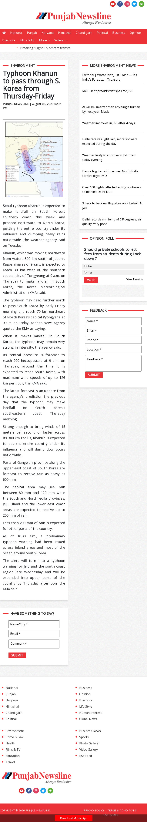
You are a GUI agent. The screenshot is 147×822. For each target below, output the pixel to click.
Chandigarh (84, 33)
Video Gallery (88, 749)
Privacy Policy (94, 810)
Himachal (64, 33)
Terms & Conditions (122, 810)
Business (118, 33)
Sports (84, 737)
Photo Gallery (89, 743)
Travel (10, 762)
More (43, 40)
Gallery (59, 40)
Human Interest (90, 713)
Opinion (135, 33)
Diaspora (8, 40)
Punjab (32, 33)
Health (10, 743)
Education (13, 756)
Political (102, 33)
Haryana (48, 33)
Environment (15, 731)
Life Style (85, 706)
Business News (90, 731)
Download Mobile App (73, 818)
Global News (88, 719)
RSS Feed (85, 756)
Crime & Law (14, 737)
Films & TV (27, 40)
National (16, 33)
